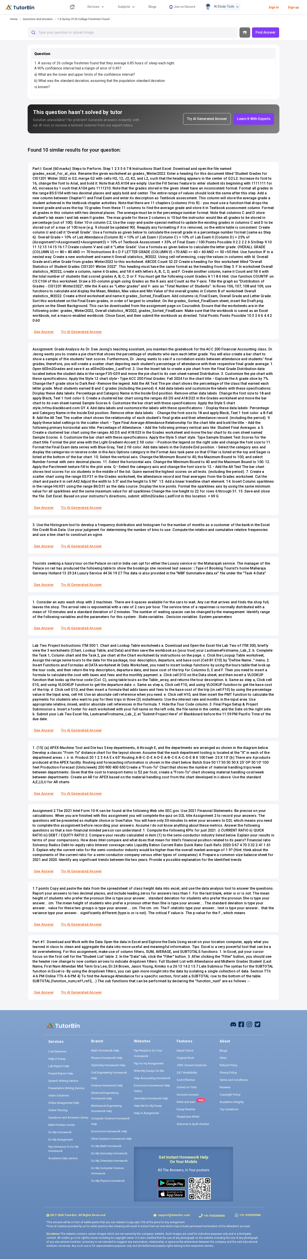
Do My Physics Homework (108, 1180)
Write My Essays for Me (149, 1070)
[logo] (20, 7)
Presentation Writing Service (66, 1088)
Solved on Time (186, 1087)
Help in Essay (56, 1058)
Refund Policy (228, 1065)
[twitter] (257, 1024)
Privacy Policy (228, 1072)
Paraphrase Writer (188, 1116)
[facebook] (233, 1024)
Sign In (274, 7)
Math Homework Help (105, 1050)
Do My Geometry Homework (109, 1153)
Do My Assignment (60, 1139)
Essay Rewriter (186, 1109)
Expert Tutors (185, 1050)
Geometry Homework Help (151, 1098)
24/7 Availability (187, 1072)
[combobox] (133, 32)
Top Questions (229, 1109)
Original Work (185, 1058)
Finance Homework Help (107, 1085)
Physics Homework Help (107, 1058)
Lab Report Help (58, 1066)
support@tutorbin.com (173, 1215)
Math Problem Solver (61, 1125)
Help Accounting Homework (152, 1078)
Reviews (225, 1087)
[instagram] (249, 1024)
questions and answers (38, 19)
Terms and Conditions (234, 1080)
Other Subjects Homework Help (111, 1138)
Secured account (188, 1094)
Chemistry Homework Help (108, 1065)
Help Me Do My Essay (148, 1105)
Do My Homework (60, 1132)
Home (14, 19)
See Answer (44, 332)
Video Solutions (58, 1095)
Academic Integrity (232, 1102)
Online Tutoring (58, 1110)
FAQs (223, 1058)
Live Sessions (57, 1051)
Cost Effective (186, 1080)
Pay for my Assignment (149, 1063)
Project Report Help (60, 1073)
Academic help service (63, 1158)
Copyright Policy (230, 1094)
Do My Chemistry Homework (109, 1160)
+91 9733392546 (214, 1215)
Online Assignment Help (63, 1102)
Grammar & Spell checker (193, 1124)
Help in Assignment (146, 1113)
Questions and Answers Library (68, 1117)
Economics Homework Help (109, 1131)
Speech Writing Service (63, 1080)
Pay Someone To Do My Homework (63, 1149)
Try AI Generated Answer (81, 332)
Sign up (293, 7)
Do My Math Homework (106, 1146)
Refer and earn (186, 1102)
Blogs (223, 1050)
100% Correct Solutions (192, 1065)
